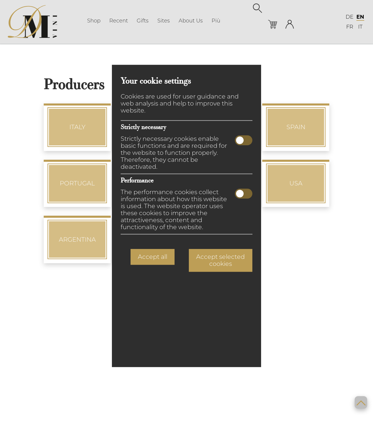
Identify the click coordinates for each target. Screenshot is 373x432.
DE (349, 17)
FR (349, 27)
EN (360, 17)
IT (360, 27)
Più (216, 20)
